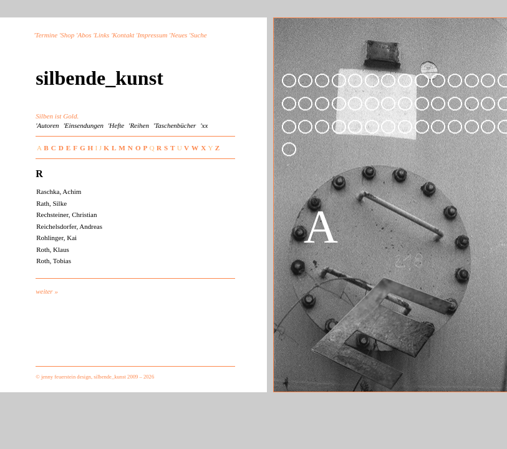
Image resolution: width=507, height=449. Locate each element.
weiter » (47, 291)
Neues (178, 35)
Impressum (152, 35)
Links (102, 35)
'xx (204, 125)
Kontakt (124, 35)
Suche (198, 35)
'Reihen (138, 125)
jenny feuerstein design (66, 377)
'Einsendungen (83, 125)
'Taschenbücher (174, 125)
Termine (47, 35)
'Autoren (47, 125)
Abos (84, 35)
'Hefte (116, 125)
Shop (67, 35)
